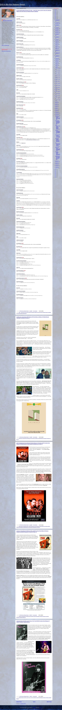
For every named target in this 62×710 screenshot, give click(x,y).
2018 (55, 169)
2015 (55, 173)
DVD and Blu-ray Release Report (23, 526)
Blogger (40, 707)
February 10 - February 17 (57, 114)
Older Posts (49, 701)
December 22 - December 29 (57, 20)
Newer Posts (19, 701)
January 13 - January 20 (57, 167)
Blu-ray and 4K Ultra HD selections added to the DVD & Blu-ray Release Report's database (37, 312)
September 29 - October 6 (57, 48)
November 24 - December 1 (57, 30)
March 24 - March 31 (57, 102)
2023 (55, 13)
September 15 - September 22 (57, 53)
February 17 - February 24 (57, 112)
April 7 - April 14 (58, 97)
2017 (55, 170)
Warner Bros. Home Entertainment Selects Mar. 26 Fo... (57, 149)
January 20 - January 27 (57, 165)
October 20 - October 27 (57, 42)
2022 (55, 14)
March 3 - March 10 (56, 108)
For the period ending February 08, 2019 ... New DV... (57, 118)
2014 (55, 174)
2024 (55, 12)
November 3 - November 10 (57, 37)
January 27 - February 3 (57, 163)
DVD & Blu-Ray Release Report (12, 5)
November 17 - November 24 (57, 32)
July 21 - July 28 (58, 68)
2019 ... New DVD (21, 312)
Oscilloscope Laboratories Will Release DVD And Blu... (57, 122)
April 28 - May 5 (58, 93)
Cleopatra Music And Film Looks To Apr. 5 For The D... (57, 136)
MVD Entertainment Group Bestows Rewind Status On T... (57, 127)
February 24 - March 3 (57, 110)
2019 (55, 18)
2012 (55, 177)
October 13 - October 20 (57, 44)
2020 (55, 17)
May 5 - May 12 (58, 91)
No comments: (35, 696)
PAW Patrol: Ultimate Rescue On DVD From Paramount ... (57, 140)
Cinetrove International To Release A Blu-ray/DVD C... (57, 132)
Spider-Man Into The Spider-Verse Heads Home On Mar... (57, 158)
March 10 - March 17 (57, 106)
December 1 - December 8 (57, 28)
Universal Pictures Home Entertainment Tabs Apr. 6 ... (57, 153)
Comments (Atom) (23, 703)
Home (34, 701)
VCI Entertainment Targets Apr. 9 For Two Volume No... (57, 144)
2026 (55, 9)
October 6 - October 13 (57, 46)
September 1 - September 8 (57, 59)
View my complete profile (5, 45)
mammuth (34, 707)
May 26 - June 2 (58, 85)
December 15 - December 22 (57, 23)
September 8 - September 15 (57, 56)
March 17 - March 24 (57, 104)
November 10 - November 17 (57, 34)
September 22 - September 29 (57, 50)
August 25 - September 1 (57, 61)
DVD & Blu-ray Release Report (7, 20)
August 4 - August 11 (56, 67)
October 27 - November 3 (57, 40)
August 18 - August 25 (57, 63)
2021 (55, 16)
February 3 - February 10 (57, 161)
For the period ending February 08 (21, 313)
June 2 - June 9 (58, 83)
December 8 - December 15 (57, 25)
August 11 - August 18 (57, 65)
